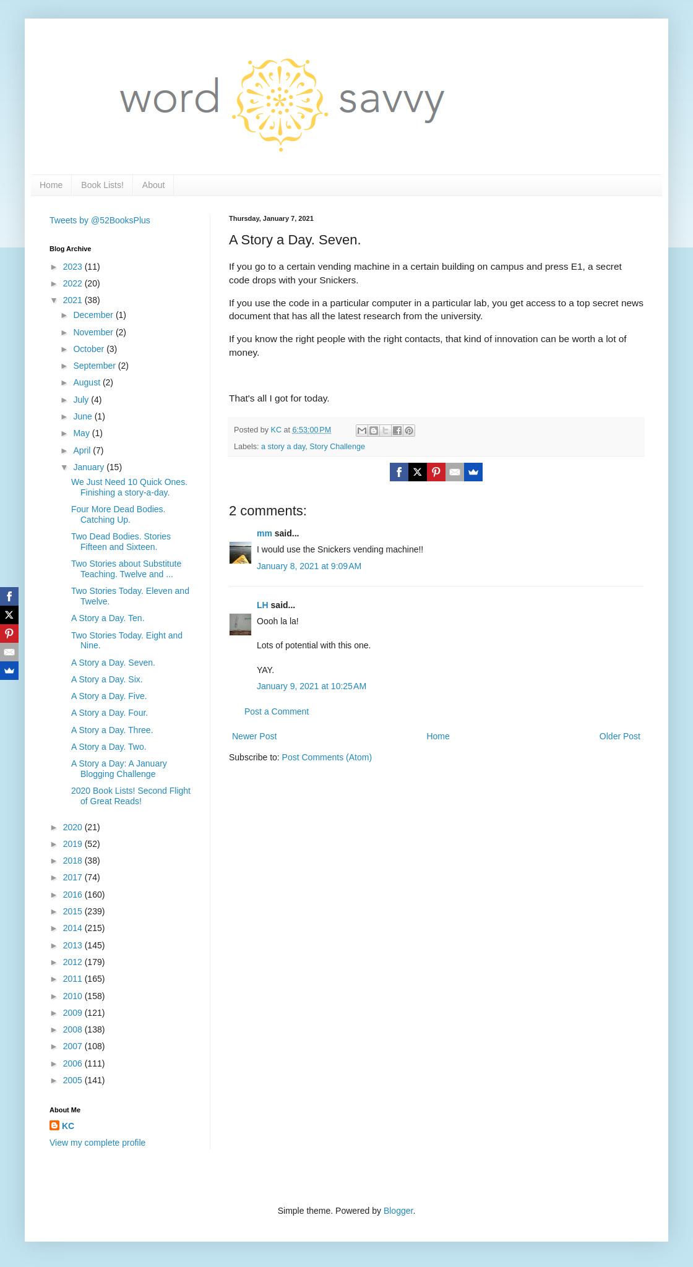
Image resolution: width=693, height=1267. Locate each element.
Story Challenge (337, 446)
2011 (74, 979)
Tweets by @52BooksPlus (100, 220)
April (83, 450)
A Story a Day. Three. (112, 730)
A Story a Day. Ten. (108, 618)
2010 (74, 996)
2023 (74, 267)
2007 (74, 1046)
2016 (74, 895)
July (82, 400)
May (82, 433)
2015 (74, 911)
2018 (74, 860)
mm (264, 533)
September (95, 366)
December (94, 315)
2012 (74, 962)
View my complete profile (97, 1143)
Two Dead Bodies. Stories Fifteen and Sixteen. (121, 541)
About (153, 185)
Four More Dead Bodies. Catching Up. (118, 514)
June (83, 416)
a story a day (283, 446)
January (89, 467)
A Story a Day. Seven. (113, 663)
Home (51, 185)
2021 (74, 300)
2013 (74, 945)
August (87, 382)
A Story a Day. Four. (109, 713)
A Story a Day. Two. (109, 747)
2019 (74, 844)
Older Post (620, 736)
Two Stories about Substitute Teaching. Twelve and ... (126, 569)
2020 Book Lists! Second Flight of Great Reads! (131, 796)
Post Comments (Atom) (327, 757)
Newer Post (254, 736)
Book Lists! (102, 185)
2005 (74, 1080)
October (89, 349)
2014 (74, 928)
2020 (74, 827)
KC (68, 1126)
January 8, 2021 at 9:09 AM (309, 566)
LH (263, 605)
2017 (74, 877)
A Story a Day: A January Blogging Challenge (119, 768)
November (94, 332)
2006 (74, 1063)
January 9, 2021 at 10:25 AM (311, 686)
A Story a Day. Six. (107, 679)
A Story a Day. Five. (109, 696)
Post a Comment (276, 711)
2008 (74, 1029)
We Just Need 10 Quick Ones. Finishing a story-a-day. (129, 487)
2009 (74, 1013)
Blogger (398, 1211)
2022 (74, 283)
